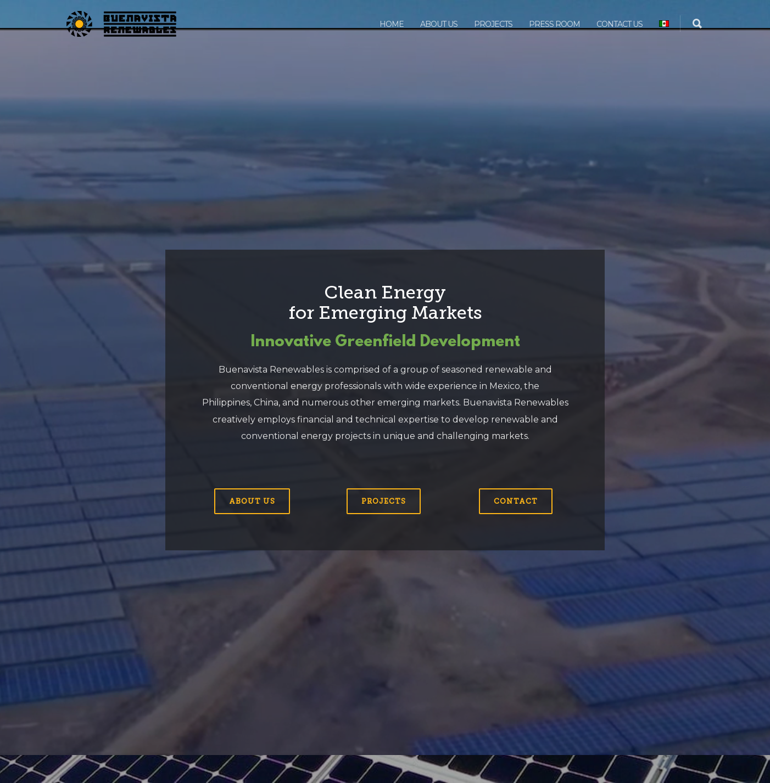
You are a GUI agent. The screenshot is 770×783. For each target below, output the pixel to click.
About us (438, 24)
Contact (516, 501)
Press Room (554, 24)
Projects (493, 24)
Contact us (619, 24)
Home (392, 24)
